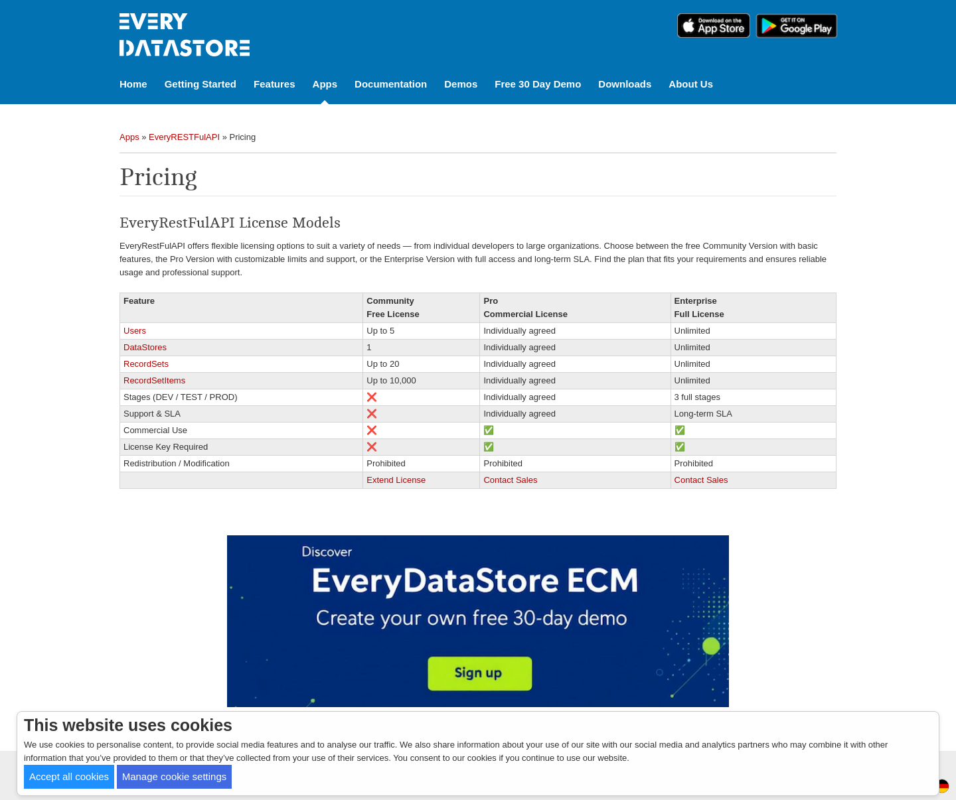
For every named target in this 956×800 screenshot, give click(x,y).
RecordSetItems (154, 380)
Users (134, 331)
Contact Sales (510, 480)
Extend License (396, 480)
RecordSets (146, 364)
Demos (460, 84)
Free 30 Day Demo (538, 84)
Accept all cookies (69, 776)
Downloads (624, 84)
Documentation (391, 84)
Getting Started (200, 84)
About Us (691, 84)
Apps (325, 84)
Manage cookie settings (174, 776)
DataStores (145, 347)
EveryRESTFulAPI (184, 137)
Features (274, 84)
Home (133, 84)
